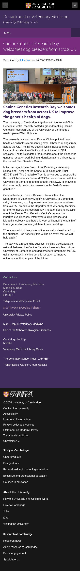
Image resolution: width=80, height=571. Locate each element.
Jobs (6, 511)
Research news (12, 540)
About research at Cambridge (20, 547)
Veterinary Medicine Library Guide (23, 349)
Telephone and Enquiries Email (21, 301)
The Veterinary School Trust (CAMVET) (26, 358)
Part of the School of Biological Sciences (27, 330)
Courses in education (15, 482)
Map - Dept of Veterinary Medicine (23, 324)
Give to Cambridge (14, 505)
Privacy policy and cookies (18, 424)
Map (5, 517)
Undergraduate (12, 457)
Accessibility (10, 413)
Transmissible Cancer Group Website (25, 364)
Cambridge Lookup (14, 339)
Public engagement (14, 553)
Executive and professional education (25, 475)
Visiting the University (16, 524)
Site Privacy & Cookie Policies (22, 307)
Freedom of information (17, 419)
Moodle (7, 343)
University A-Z (11, 441)
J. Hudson (25, 60)
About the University (16, 492)
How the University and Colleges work (25, 498)
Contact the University (16, 408)
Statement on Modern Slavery (20, 430)
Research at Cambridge (18, 534)
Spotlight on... (11, 559)
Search (75, 5)
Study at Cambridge (16, 450)
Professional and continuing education (25, 469)
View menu (5, 5)
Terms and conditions (15, 435)
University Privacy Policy (18, 314)
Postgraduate (11, 463)
